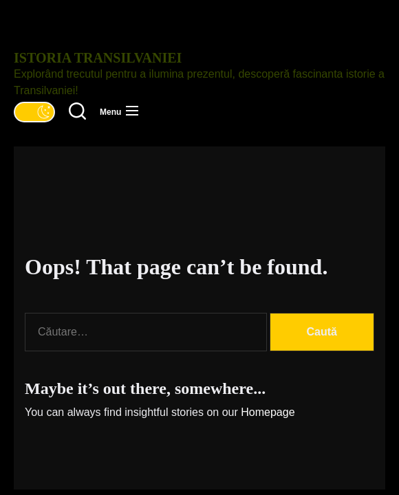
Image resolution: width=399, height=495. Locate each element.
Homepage (267, 412)
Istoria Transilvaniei (98, 57)
